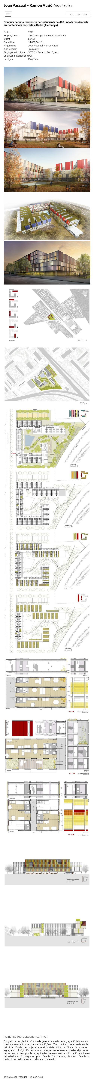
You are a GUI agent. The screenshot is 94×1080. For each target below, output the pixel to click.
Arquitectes (38, 5)
